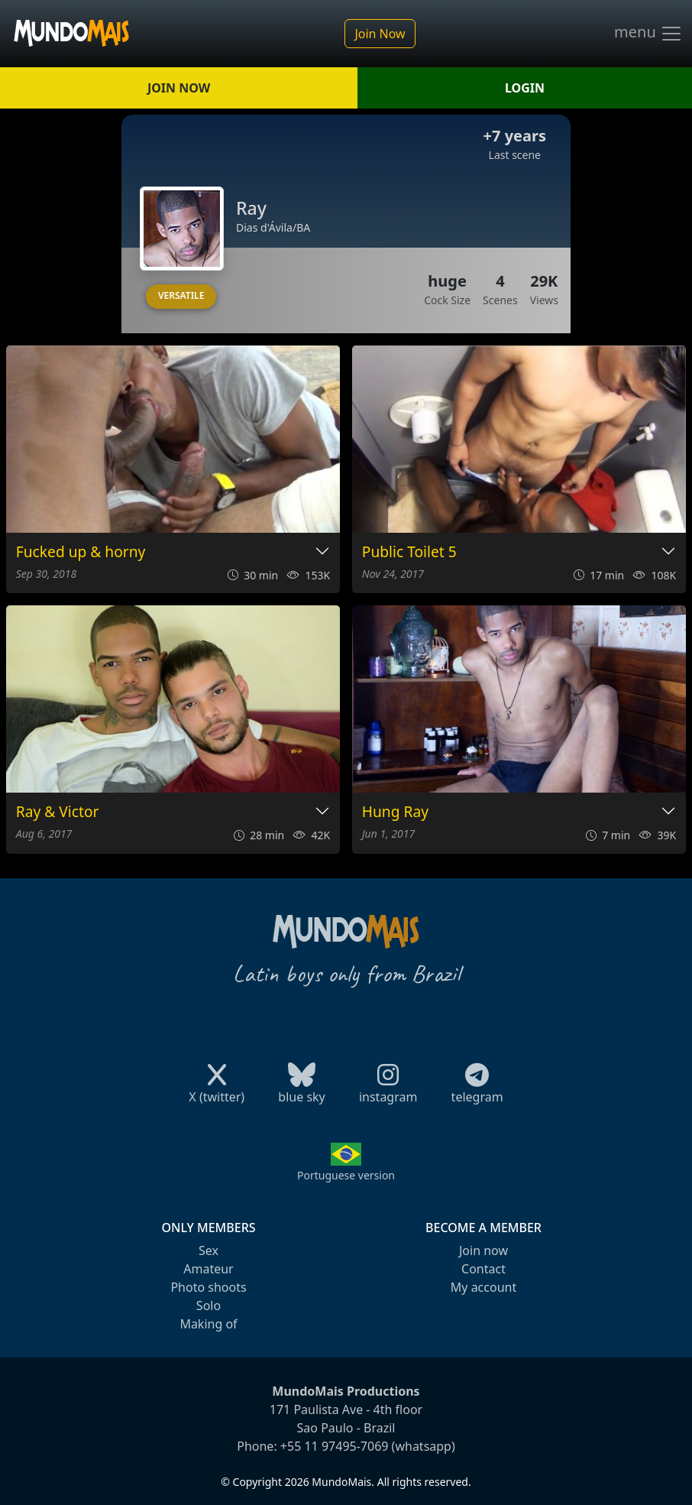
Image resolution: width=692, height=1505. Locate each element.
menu (648, 33)
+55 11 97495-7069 (334, 1446)
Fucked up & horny (81, 552)
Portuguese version (346, 1175)
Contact (483, 1268)
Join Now (379, 33)
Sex (208, 1250)
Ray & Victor (57, 812)
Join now (483, 1250)
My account (483, 1287)
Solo (208, 1305)
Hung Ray (395, 812)
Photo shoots (208, 1287)
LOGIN (525, 87)
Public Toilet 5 (409, 552)
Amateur (208, 1268)
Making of (208, 1323)
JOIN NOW (178, 87)
